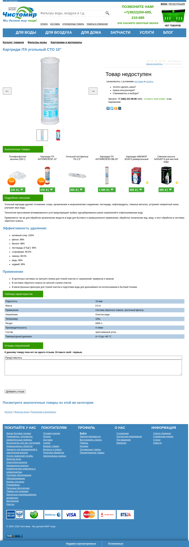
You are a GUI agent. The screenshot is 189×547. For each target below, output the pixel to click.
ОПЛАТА (44, 24)
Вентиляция (12, 501)
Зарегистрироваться (90, 436)
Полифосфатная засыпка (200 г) (17, 157)
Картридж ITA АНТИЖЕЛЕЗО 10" (47, 157)
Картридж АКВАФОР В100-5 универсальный (136, 157)
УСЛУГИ (147, 32)
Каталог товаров (13, 42)
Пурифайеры (13, 485)
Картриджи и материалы (66, 42)
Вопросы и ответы (52, 449)
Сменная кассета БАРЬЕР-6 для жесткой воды (166, 159)
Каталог (9, 412)
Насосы (10, 504)
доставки (138, 81)
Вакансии (121, 443)
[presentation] (32, 382)
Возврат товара (51, 446)
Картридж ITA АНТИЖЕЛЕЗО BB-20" (106, 157)
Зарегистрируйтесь (154, 64)
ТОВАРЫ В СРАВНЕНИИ (97, 24)
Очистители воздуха (16, 462)
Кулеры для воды (15, 482)
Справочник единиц (163, 436)
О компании (123, 433)
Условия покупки (51, 433)
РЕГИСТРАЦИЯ (177, 4)
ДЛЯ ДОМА (91, 32)
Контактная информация (129, 436)
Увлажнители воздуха (17, 465)
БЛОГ (168, 32)
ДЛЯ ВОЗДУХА (58, 32)
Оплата (47, 436)
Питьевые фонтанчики (18, 488)
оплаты (149, 81)
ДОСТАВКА (55, 24)
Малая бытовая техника (18, 433)
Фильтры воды (37, 42)
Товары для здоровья (17, 491)
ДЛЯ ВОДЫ (26, 32)
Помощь (84, 443)
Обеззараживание (15, 478)
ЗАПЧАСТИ (120, 32)
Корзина (84, 446)
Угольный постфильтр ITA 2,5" (77, 157)
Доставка (48, 440)
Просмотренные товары (92, 452)
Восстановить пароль (91, 440)
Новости (157, 443)
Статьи (156, 440)
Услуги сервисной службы (19, 456)
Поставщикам (124, 440)
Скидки (46, 443)
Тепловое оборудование (18, 475)
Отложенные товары (90, 449)
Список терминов (162, 433)
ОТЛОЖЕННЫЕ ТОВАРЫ (73, 24)
